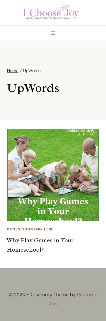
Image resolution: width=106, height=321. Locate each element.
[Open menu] (53, 33)
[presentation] (53, 175)
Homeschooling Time (30, 229)
